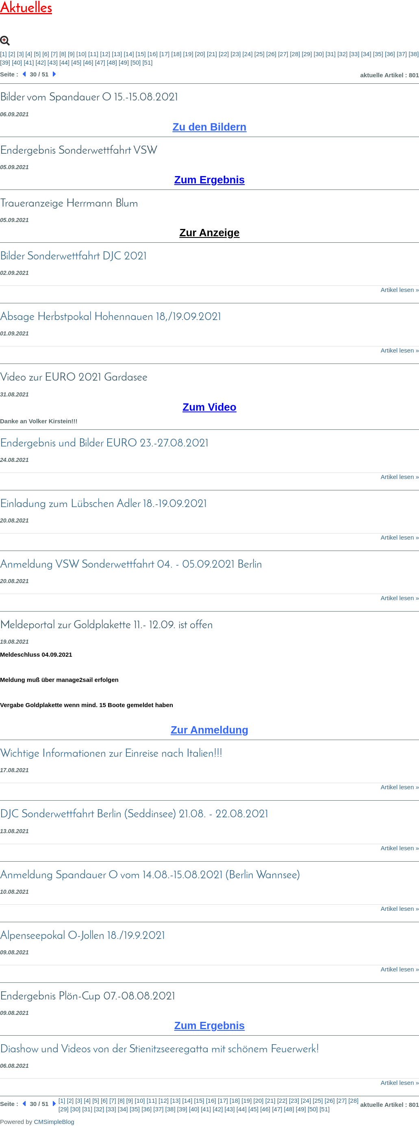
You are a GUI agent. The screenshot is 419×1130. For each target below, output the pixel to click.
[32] (342, 53)
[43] (53, 62)
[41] (29, 62)
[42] (41, 62)
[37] (402, 53)
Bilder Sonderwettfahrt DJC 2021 (73, 256)
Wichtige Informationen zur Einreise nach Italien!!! (111, 754)
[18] (176, 53)
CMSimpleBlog (54, 1121)
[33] (354, 53)
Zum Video (209, 407)
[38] (413, 53)
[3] (20, 53)
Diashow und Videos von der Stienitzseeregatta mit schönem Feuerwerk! (159, 1049)
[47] (100, 62)
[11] (93, 53)
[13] (117, 53)
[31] (331, 53)
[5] (37, 53)
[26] (271, 53)
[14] (129, 53)
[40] (17, 62)
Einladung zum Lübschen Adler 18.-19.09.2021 (103, 504)
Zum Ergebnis (209, 180)
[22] (224, 53)
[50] (135, 62)
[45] (76, 62)
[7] (54, 53)
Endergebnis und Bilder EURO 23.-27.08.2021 (104, 443)
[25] (259, 53)
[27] (283, 53)
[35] (378, 53)
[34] (366, 53)
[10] (81, 53)
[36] (390, 53)
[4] (29, 53)
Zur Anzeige (210, 232)
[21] (212, 53)
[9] (71, 53)
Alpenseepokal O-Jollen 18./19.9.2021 (82, 936)
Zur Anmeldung (209, 730)
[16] (153, 53)
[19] (188, 53)
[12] (105, 53)
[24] (248, 53)
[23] (235, 53)
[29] (307, 53)
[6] (45, 53)
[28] (295, 53)
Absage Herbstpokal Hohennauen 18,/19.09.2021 (110, 317)
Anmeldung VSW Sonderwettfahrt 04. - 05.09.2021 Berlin (131, 564)
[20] (200, 53)
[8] (62, 53)
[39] (5, 62)
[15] (141, 53)
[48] (112, 62)
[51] (147, 62)
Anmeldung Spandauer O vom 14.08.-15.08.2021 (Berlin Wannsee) (150, 875)
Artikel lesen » (400, 289)
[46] (88, 62)
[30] (319, 53)
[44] (64, 62)
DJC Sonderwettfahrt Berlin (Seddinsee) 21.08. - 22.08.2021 (134, 814)
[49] (124, 62)
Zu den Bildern (210, 127)
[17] (164, 53)
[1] (3, 53)
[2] (12, 53)
